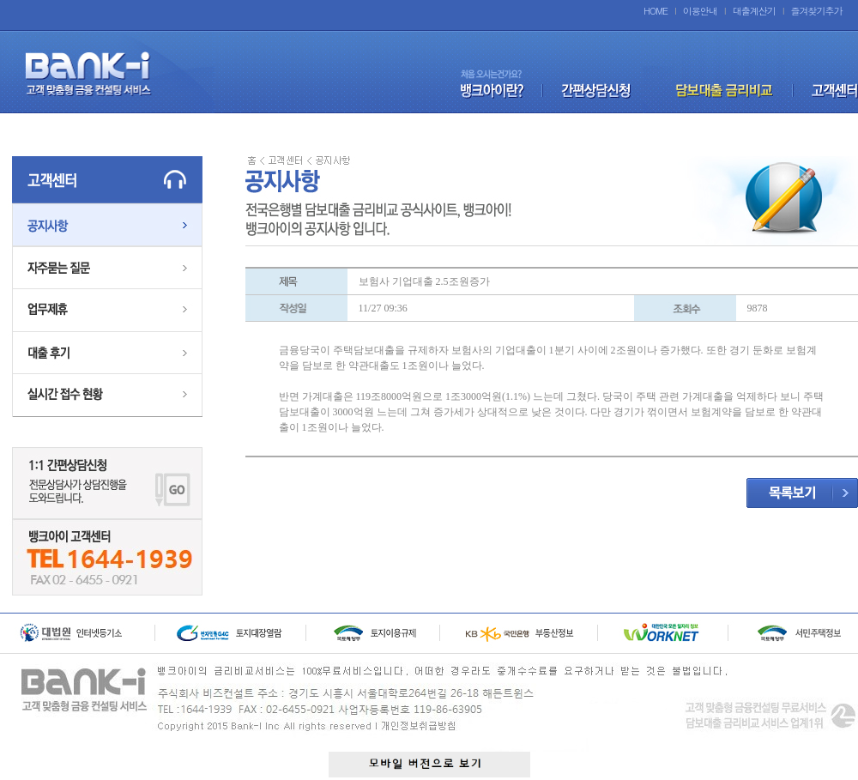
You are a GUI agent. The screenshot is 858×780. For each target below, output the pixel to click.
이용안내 (700, 10)
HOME (656, 10)
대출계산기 (754, 10)
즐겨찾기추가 (817, 10)
